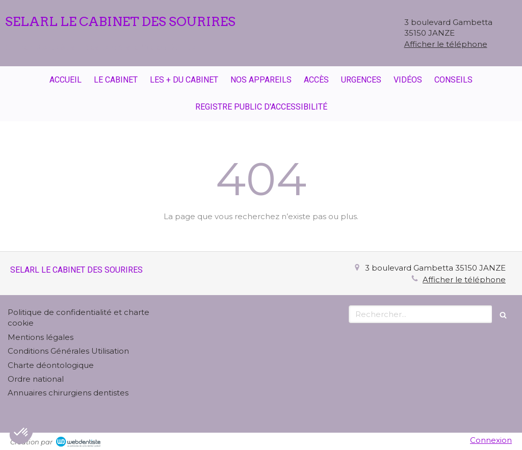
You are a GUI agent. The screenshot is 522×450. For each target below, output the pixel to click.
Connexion (491, 440)
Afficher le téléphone (445, 44)
